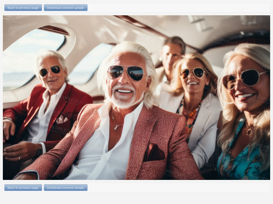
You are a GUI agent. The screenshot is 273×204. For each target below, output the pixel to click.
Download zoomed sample (65, 7)
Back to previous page (23, 7)
